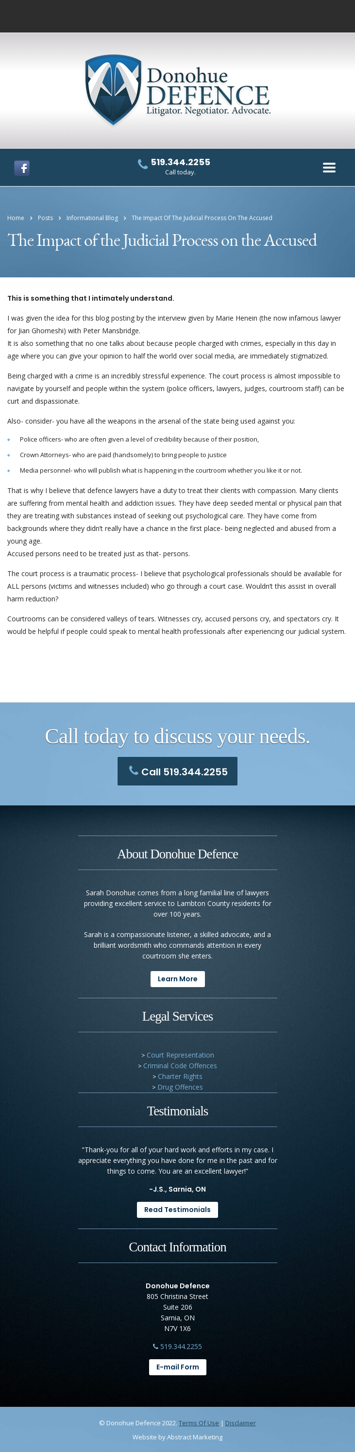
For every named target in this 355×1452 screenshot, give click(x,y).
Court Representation (180, 1054)
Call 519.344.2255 (176, 772)
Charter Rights (180, 1076)
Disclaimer (240, 1422)
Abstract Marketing (194, 1437)
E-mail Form (177, 1367)
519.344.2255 (177, 1346)
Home (15, 218)
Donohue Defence (133, 1422)
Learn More (178, 979)
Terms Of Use (199, 1422)
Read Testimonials (177, 1209)
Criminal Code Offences (180, 1065)
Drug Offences (180, 1087)
